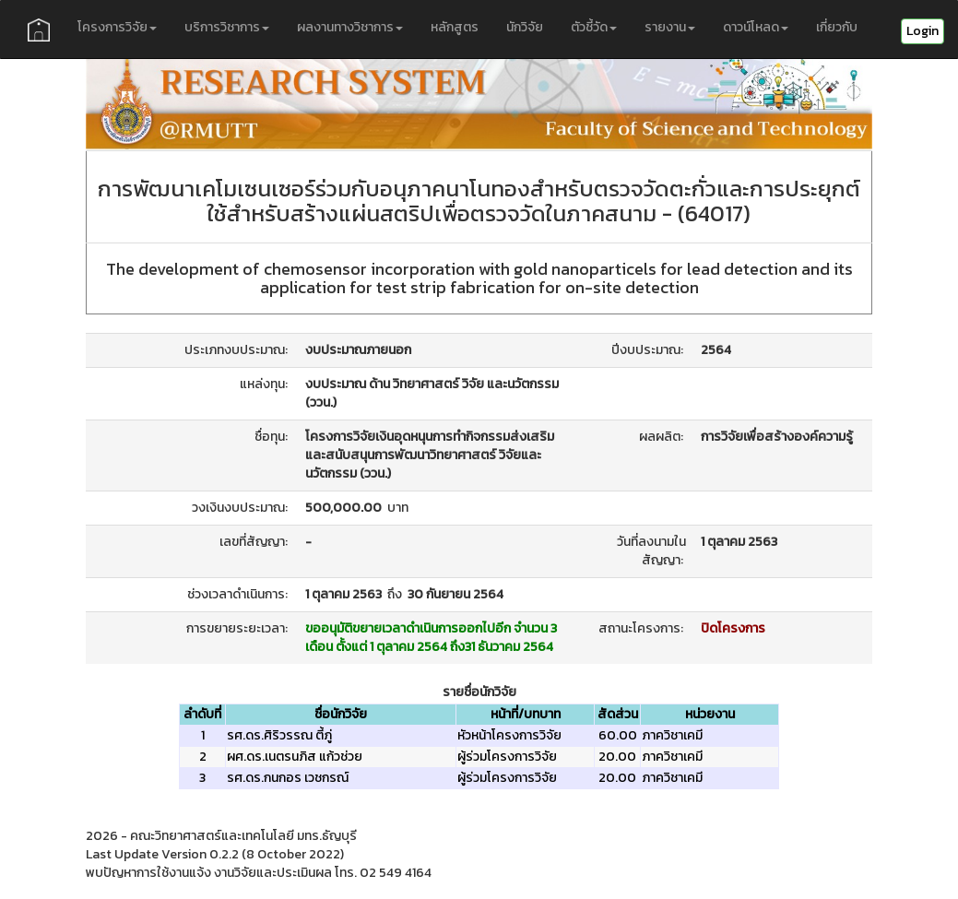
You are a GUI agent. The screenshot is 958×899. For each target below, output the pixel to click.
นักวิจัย (524, 27)
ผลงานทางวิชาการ (350, 27)
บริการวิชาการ (226, 27)
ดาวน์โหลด (755, 27)
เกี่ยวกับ (836, 27)
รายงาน (670, 27)
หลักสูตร (455, 27)
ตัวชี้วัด (594, 27)
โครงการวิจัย (117, 27)
